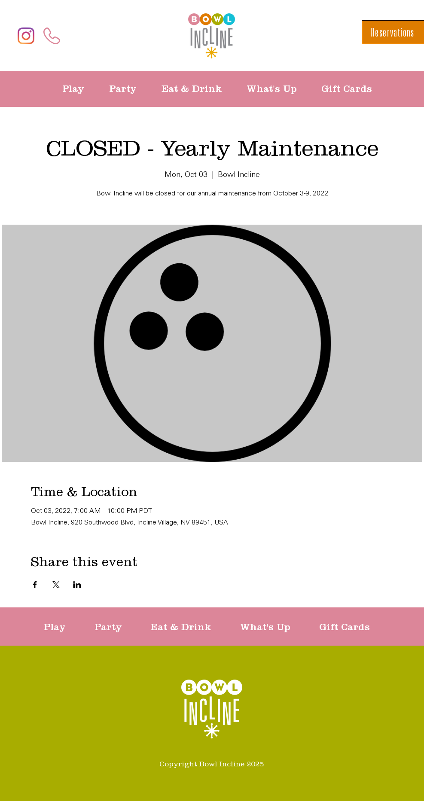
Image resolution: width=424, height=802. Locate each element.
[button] (79, 89)
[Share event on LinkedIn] (77, 584)
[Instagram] (26, 35)
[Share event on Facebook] (35, 584)
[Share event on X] (56, 584)
